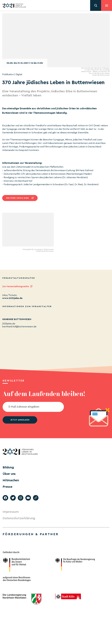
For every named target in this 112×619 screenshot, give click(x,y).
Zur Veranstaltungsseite (15, 286)
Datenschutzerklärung (19, 518)
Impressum (11, 511)
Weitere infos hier (17, 198)
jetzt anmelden (19, 420)
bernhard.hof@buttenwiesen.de (19, 326)
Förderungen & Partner (31, 534)
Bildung (8, 467)
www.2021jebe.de (12, 298)
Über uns (9, 473)
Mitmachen (11, 480)
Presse (7, 486)
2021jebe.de (8, 323)
